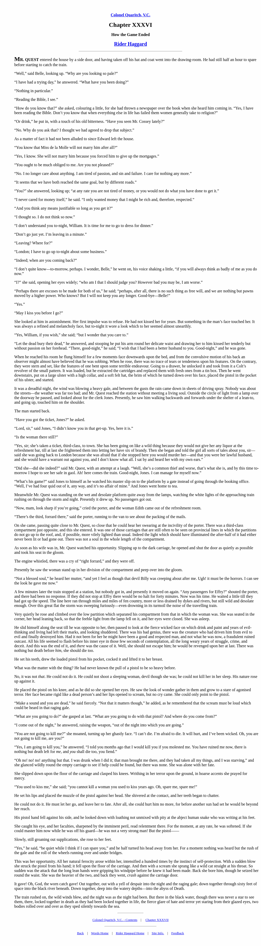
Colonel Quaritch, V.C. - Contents (115, 920)
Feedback (177, 933)
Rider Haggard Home (130, 933)
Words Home (100, 933)
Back (80, 933)
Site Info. (158, 933)
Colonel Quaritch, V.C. (130, 15)
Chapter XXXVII (157, 920)
